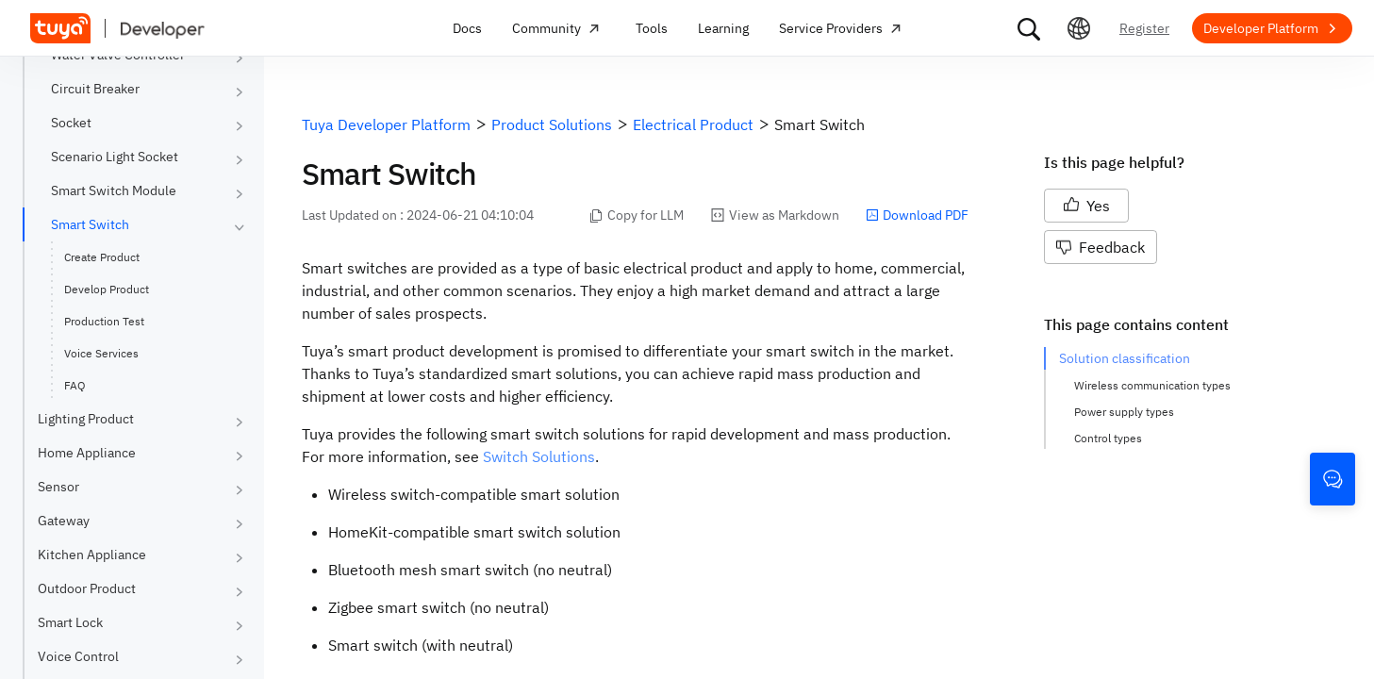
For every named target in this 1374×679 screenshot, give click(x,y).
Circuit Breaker (95, 88)
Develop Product (106, 289)
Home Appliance (87, 452)
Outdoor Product (87, 588)
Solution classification (1124, 358)
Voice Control (78, 656)
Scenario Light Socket (114, 156)
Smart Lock (70, 622)
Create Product (102, 257)
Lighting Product (86, 418)
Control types (1108, 438)
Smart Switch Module (113, 190)
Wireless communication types (1152, 385)
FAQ (75, 385)
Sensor (58, 486)
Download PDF (917, 215)
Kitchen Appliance (92, 554)
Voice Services (101, 353)
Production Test (104, 321)
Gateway (64, 520)
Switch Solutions (539, 456)
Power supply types (1124, 412)
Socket (71, 122)
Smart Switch (90, 224)
